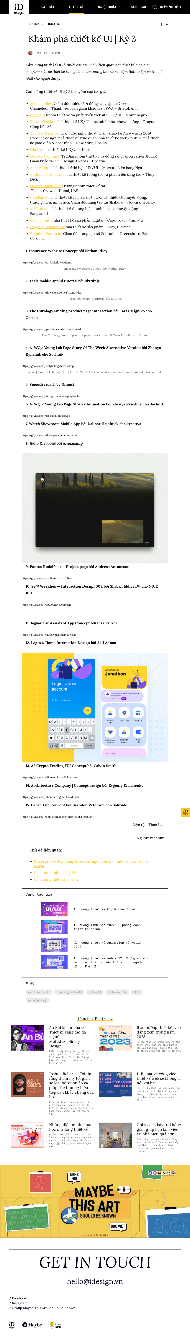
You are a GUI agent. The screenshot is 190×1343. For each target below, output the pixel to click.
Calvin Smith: (42, 220)
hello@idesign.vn (95, 1281)
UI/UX (136, 992)
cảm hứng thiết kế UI (69, 992)
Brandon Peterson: (46, 233)
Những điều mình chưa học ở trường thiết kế (70, 1127)
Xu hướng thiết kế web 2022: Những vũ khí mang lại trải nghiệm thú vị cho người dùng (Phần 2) (111, 962)
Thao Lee (41, 52)
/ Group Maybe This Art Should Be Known (42, 1308)
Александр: (40, 168)
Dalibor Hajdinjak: (45, 156)
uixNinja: (37, 115)
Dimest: (36, 149)
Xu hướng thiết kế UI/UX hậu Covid (104, 909)
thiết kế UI (95, 992)
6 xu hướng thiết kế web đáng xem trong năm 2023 (159, 1032)
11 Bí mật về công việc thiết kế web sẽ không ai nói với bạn (159, 1079)
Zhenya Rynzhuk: (45, 133)
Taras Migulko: (42, 121)
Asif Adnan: (39, 209)
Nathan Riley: (41, 103)
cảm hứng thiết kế (39, 992)
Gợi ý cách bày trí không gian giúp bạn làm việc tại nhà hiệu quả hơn (159, 1129)
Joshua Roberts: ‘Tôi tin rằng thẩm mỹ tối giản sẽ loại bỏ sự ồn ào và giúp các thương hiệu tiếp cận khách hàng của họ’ (71, 1086)
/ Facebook (18, 1298)
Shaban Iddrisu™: (45, 186)
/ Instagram (18, 1303)
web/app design (38, 1000)
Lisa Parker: (40, 197)
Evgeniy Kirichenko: (47, 227)
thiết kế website (117, 992)
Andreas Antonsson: (47, 174)
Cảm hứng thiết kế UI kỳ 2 (56, 879)
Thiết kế (54, 23)
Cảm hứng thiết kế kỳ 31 (54, 872)
